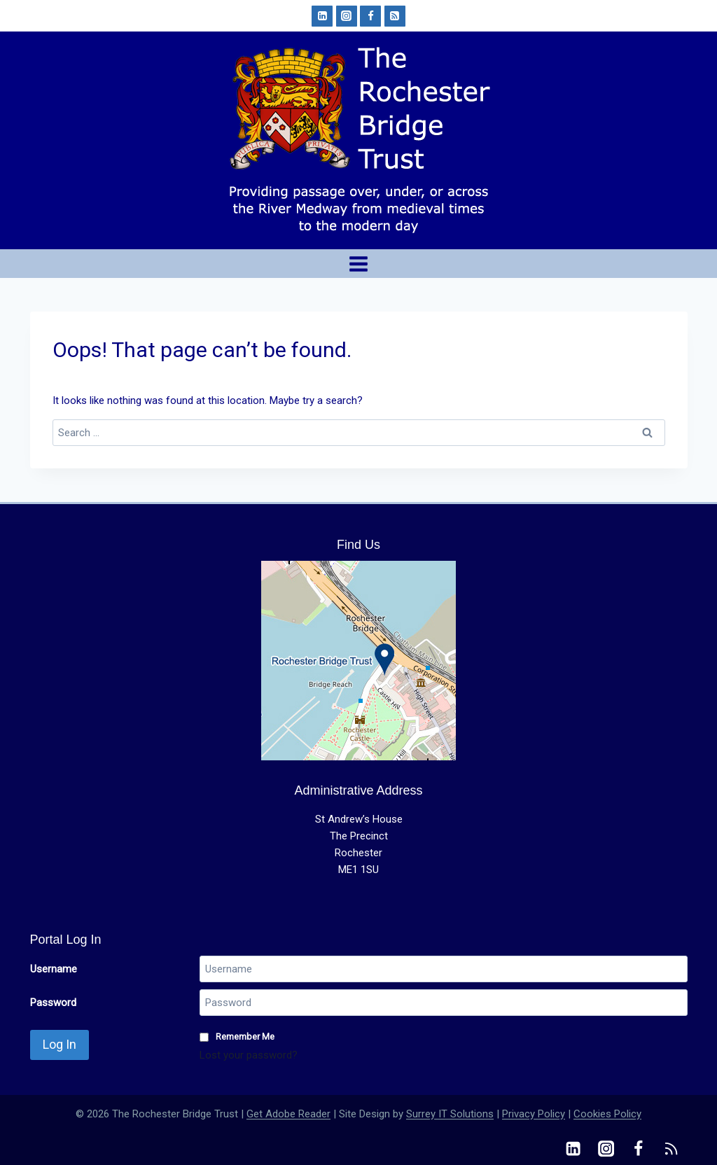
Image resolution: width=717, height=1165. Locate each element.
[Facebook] (370, 16)
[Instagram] (346, 16)
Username (53, 969)
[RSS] (394, 16)
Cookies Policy (607, 1114)
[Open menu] (358, 263)
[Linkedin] (322, 16)
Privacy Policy (533, 1114)
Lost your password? (249, 1055)
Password (53, 1002)
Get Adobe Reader (288, 1114)
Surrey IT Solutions (450, 1114)
